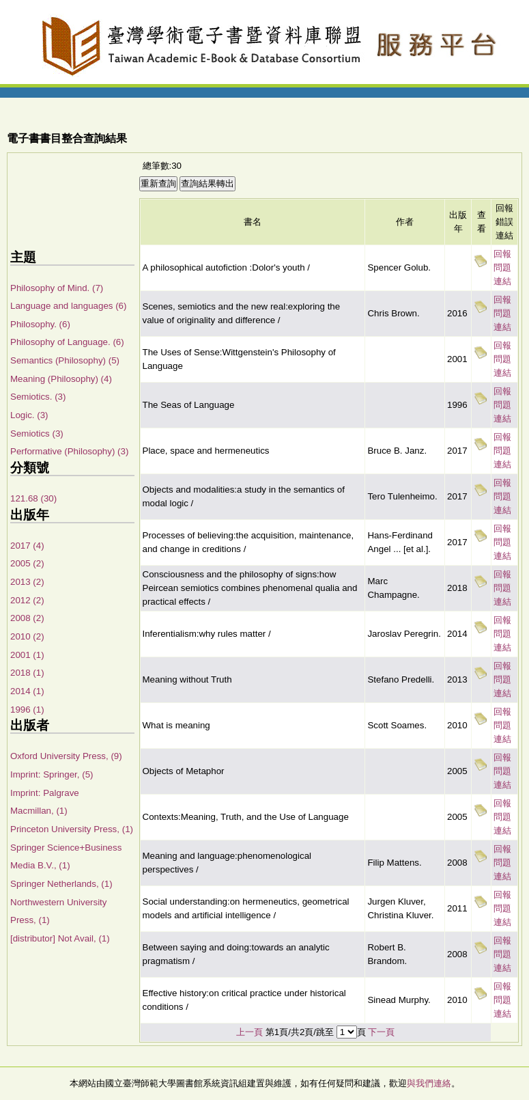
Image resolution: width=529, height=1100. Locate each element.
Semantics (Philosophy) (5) (64, 360)
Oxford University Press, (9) (66, 756)
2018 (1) (27, 673)
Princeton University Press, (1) (71, 829)
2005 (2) (27, 563)
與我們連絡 (429, 1083)
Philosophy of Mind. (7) (56, 288)
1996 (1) (27, 709)
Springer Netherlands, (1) (61, 884)
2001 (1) (27, 655)
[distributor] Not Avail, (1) (60, 938)
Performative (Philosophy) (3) (69, 451)
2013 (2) (27, 582)
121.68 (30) (33, 498)
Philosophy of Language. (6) (67, 342)
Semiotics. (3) (38, 396)
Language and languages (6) (68, 306)
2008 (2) (27, 618)
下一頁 (381, 1032)
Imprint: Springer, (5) (51, 774)
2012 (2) (27, 600)
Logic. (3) (29, 415)
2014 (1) (27, 691)
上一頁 (249, 1032)
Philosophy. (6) (40, 324)
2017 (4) (27, 545)
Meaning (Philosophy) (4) (61, 379)
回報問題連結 (502, 267)
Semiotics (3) (36, 433)
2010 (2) (27, 636)
